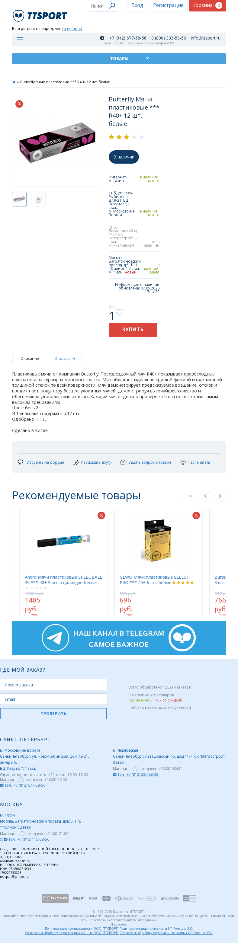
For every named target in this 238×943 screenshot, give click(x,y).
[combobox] (103, 5)
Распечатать (199, 462)
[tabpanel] (163, 559)
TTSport (40, 13)
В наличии (123, 157)
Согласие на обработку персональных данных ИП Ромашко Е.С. (166, 933)
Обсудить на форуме (45, 462)
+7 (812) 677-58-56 (127, 38)
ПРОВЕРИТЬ (53, 713)
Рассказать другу (96, 462)
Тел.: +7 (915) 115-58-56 (28, 839)
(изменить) (72, 29)
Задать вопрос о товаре (149, 462)
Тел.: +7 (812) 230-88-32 (137, 774)
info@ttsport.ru (205, 38)
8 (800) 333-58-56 (168, 38)
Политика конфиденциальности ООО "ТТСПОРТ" (82, 928)
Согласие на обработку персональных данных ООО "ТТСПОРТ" (72, 933)
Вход (137, 5)
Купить (133, 329)
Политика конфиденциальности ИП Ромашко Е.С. (156, 928)
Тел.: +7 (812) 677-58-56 (25, 785)
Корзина (207, 5)
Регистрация (168, 5)
